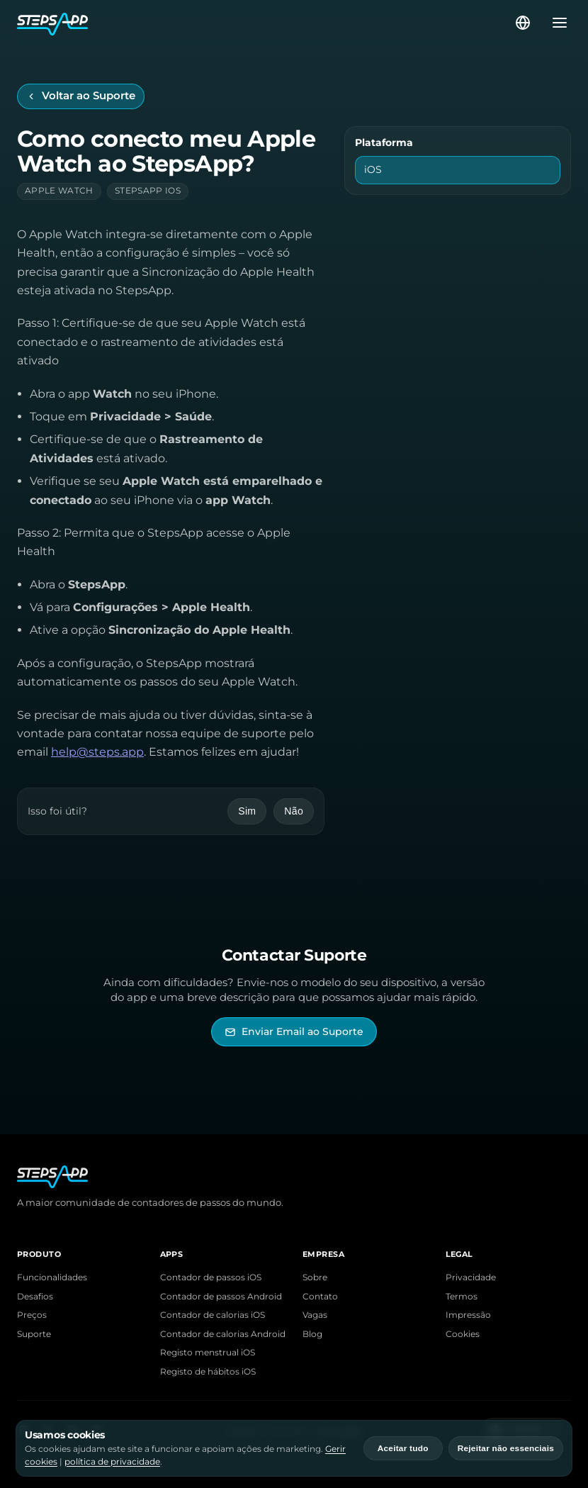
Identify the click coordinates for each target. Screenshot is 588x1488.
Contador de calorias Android (222, 1334)
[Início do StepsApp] (265, 22)
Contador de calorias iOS (212, 1315)
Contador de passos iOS (210, 1277)
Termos (461, 1297)
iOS (373, 169)
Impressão (468, 1315)
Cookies (463, 1334)
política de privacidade (112, 1461)
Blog (312, 1334)
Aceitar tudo (403, 1448)
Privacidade (471, 1277)
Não (293, 811)
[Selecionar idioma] (523, 23)
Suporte (34, 1334)
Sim (247, 811)
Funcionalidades (52, 1277)
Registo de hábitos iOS (208, 1372)
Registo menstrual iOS (207, 1353)
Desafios (35, 1297)
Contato (320, 1297)
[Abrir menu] (555, 23)
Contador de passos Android (221, 1297)
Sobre (315, 1277)
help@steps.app (97, 752)
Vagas (315, 1315)
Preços (32, 1315)
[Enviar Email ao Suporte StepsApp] (294, 1031)
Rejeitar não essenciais (506, 1448)
